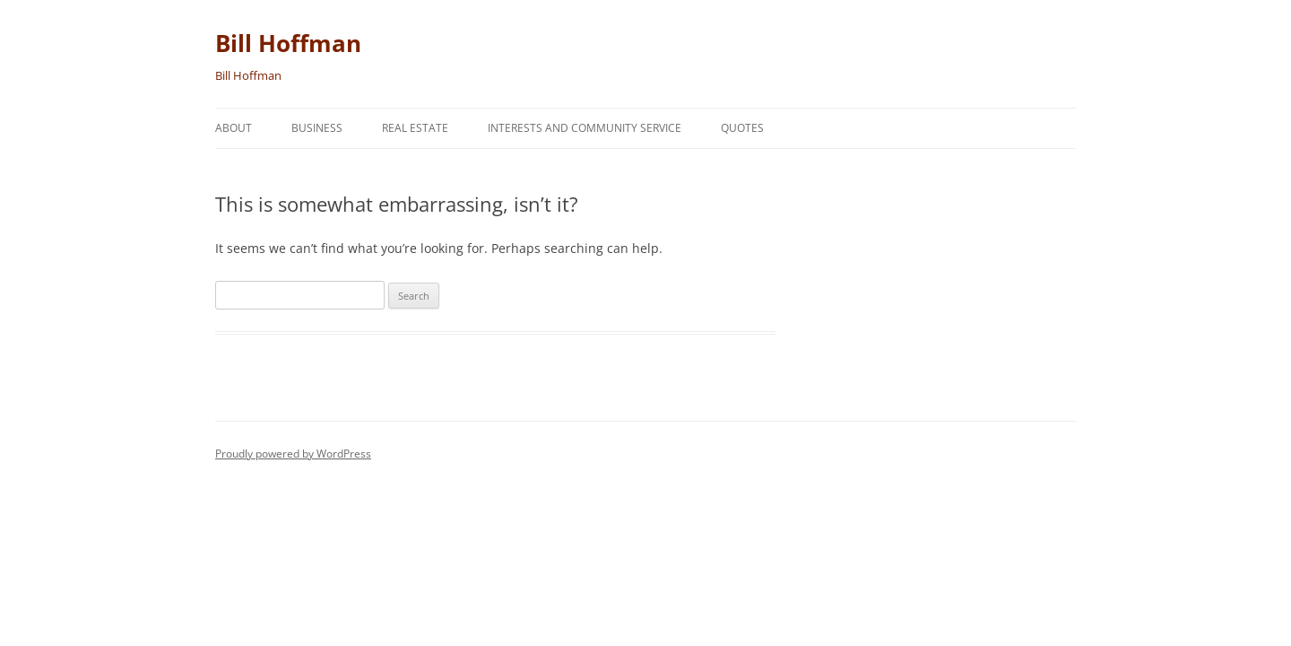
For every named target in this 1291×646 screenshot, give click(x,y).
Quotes (742, 127)
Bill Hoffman (288, 43)
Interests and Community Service (584, 127)
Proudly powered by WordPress (293, 453)
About (233, 127)
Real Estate (415, 127)
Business (316, 127)
